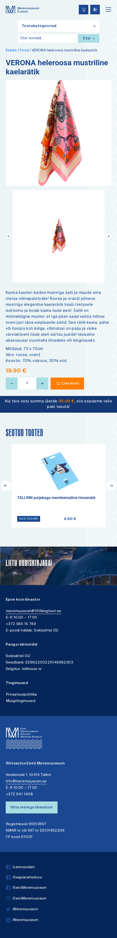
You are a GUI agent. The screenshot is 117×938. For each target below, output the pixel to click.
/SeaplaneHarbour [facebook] (24, 878)
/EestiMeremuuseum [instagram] (26, 899)
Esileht (11, 51)
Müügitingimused (20, 701)
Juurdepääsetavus (8, 0)
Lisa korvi (70, 383)
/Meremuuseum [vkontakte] (22, 920)
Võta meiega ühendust (32, 807)
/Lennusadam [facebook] (20, 867)
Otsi (89, 38)
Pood (24, 51)
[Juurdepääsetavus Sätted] (95, 9)
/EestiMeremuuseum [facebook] (26, 888)
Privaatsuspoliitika (21, 694)
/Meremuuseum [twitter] (22, 909)
